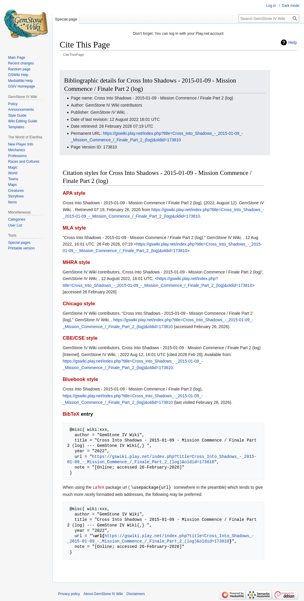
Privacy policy (69, 593)
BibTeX (71, 414)
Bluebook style (80, 379)
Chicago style (79, 303)
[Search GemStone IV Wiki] (268, 18)
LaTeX (98, 487)
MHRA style (76, 262)
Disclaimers (135, 593)
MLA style (74, 228)
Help (292, 42)
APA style (74, 193)
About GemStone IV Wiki (103, 593)
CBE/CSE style (80, 338)
